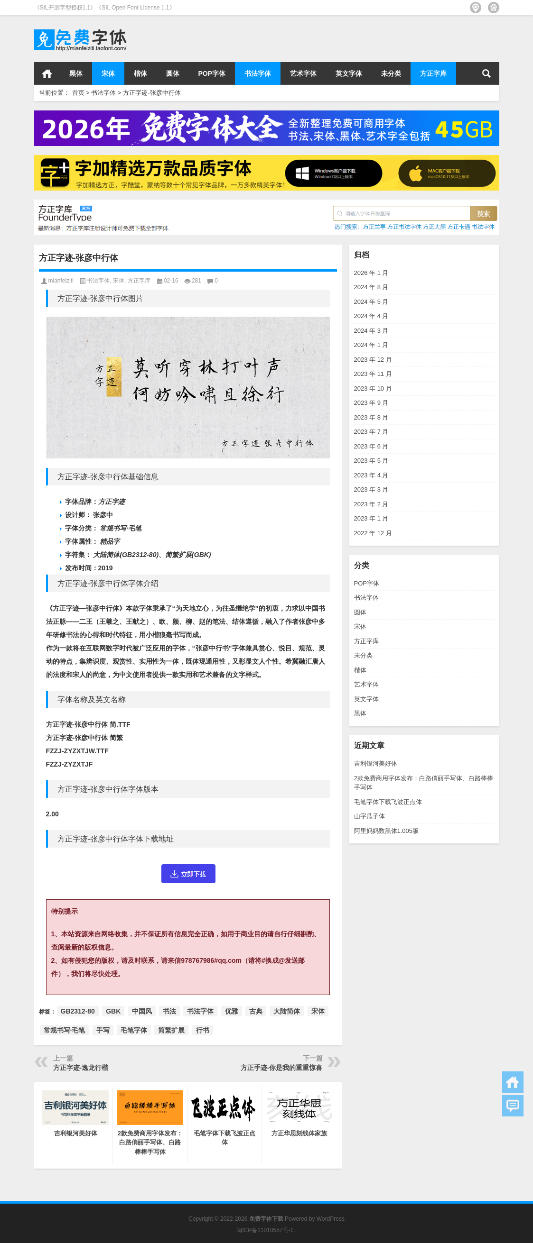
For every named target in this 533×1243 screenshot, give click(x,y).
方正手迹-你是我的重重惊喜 (282, 1067)
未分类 (391, 73)
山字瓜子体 (369, 816)
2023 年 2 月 (371, 504)
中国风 (142, 1011)
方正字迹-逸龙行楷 (81, 1067)
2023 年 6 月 (371, 446)
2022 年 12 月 (373, 533)
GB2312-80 (78, 1011)
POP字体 (212, 73)
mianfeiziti (61, 280)
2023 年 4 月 (371, 475)
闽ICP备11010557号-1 (264, 1230)
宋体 (108, 73)
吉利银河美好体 (375, 763)
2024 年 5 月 (371, 301)
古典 (255, 1011)
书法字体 (257, 73)
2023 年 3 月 (371, 489)
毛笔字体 (134, 1030)
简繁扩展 (171, 1030)
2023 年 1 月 (371, 518)
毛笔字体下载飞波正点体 (388, 801)
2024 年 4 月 (371, 316)
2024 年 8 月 (371, 287)
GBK (113, 1011)
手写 (103, 1030)
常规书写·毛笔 (64, 1030)
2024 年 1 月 (371, 344)
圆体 (172, 73)
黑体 (76, 73)
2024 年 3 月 (371, 330)
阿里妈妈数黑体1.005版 (386, 830)
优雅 (231, 1011)
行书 (202, 1030)
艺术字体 (303, 73)
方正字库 (433, 73)
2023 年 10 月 (373, 388)
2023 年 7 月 (371, 431)
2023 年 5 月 (371, 460)
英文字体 (349, 73)
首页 (47, 73)
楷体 (140, 73)
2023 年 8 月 (371, 417)
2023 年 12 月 (373, 359)
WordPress (331, 1219)
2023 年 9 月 (371, 402)
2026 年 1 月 (371, 272)
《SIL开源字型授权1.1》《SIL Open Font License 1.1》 (104, 7)
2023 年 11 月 (373, 373)
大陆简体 (286, 1011)
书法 (169, 1011)
